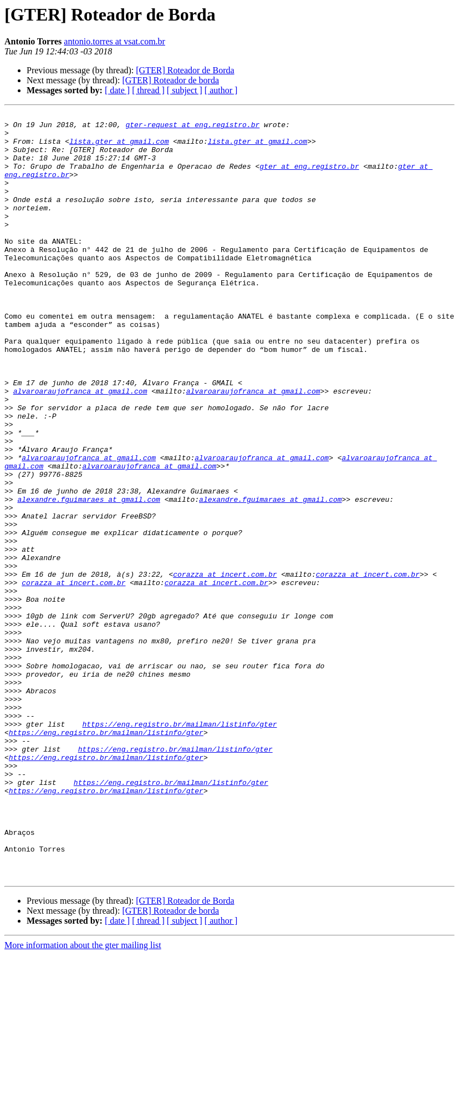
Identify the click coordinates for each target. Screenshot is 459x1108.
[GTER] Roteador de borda (170, 80)
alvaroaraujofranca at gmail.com (80, 447)
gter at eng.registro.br (309, 178)
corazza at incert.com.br (225, 667)
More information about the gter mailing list (82, 1098)
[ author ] (221, 90)
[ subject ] (184, 90)
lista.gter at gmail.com (119, 148)
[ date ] (117, 90)
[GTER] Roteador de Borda (185, 70)
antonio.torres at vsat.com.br (114, 41)
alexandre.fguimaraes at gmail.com (88, 577)
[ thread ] (148, 90)
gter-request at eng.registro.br (192, 128)
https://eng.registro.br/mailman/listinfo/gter (179, 847)
